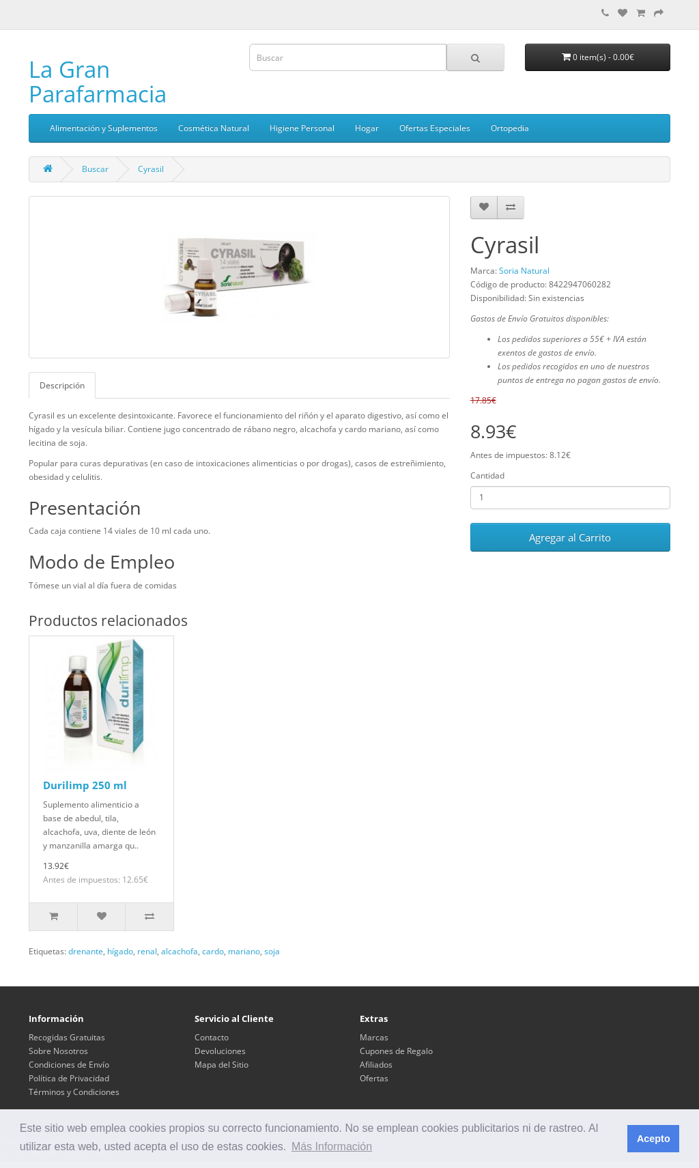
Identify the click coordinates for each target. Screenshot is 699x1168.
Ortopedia (510, 128)
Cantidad (487, 475)
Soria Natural (524, 270)
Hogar (367, 128)
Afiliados (376, 1064)
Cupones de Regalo (396, 1051)
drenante (85, 951)
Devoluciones (220, 1051)
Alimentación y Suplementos (104, 128)
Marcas (374, 1037)
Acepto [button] (653, 1138)
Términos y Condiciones (74, 1092)
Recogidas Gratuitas (67, 1037)
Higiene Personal (302, 128)
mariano (244, 951)
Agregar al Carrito (570, 537)
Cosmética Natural (213, 128)
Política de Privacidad (69, 1078)
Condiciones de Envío (69, 1064)
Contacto (212, 1037)
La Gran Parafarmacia (98, 81)
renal (147, 951)
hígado (120, 951)
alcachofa (179, 951)
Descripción (62, 385)
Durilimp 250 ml (85, 785)
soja (272, 951)
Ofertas (374, 1078)
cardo (213, 951)
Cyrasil (151, 169)
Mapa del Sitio (221, 1064)
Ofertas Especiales (434, 128)
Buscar (95, 169)
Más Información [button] (331, 1146)
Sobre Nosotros (58, 1051)
